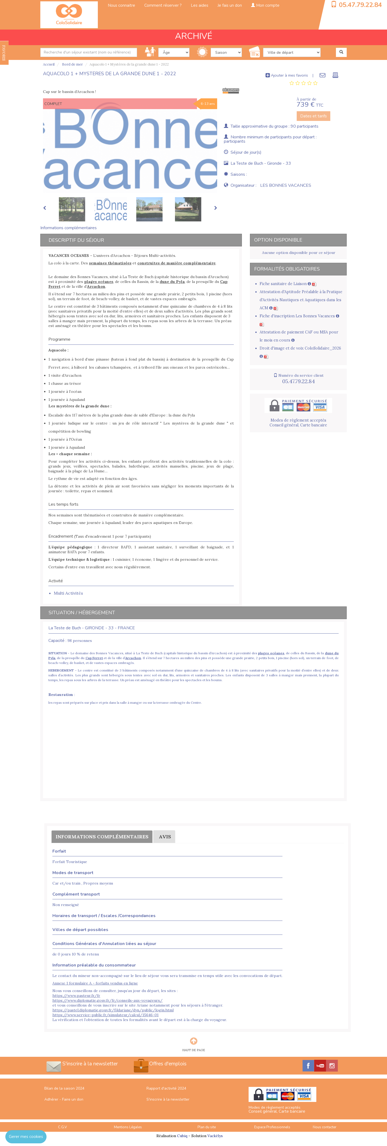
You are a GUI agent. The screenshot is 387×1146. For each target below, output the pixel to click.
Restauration (60, 694)
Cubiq (182, 1135)
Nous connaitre (121, 5)
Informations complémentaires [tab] (68, 228)
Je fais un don (229, 5)
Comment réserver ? (163, 5)
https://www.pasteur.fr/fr (76, 995)
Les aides (199, 5)
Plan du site (207, 1127)
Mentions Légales (128, 1127)
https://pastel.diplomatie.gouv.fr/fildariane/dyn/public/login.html (113, 1010)
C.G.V (62, 1127)
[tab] (303, 83)
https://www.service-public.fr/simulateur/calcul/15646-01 (105, 1014)
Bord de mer (72, 64)
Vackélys (215, 1135)
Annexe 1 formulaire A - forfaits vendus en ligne (95, 983)
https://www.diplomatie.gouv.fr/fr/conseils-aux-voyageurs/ (107, 1000)
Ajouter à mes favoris (287, 75)
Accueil (49, 64)
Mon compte (265, 5)
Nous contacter (324, 1127)
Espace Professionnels (272, 1127)
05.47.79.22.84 (360, 5)
